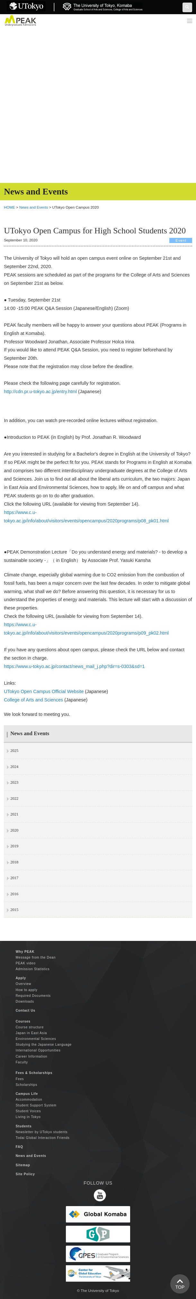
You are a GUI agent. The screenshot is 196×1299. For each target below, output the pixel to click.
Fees (20, 1079)
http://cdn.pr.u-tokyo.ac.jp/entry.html (40, 391)
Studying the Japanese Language (44, 1044)
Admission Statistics (33, 969)
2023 (14, 782)
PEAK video (26, 963)
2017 (14, 878)
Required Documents (33, 995)
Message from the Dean (36, 957)
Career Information (31, 1056)
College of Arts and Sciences (33, 699)
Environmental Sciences (36, 1039)
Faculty (22, 1062)
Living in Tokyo (28, 1117)
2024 (14, 766)
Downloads (25, 1001)
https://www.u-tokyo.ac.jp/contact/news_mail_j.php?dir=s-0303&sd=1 (74, 666)
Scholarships (26, 1085)
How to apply (27, 990)
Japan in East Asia (31, 1033)
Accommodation (29, 1099)
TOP (180, 1287)
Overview (23, 984)
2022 (14, 798)
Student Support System (36, 1105)
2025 (14, 750)
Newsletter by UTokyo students (42, 1132)
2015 (14, 909)
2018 (14, 862)
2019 (14, 846)
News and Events (33, 207)
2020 (14, 830)
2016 (14, 894)
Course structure (30, 1027)
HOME (9, 207)
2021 (14, 814)
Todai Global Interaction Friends (43, 1138)
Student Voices (28, 1111)
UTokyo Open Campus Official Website (44, 691)
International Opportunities (38, 1050)
